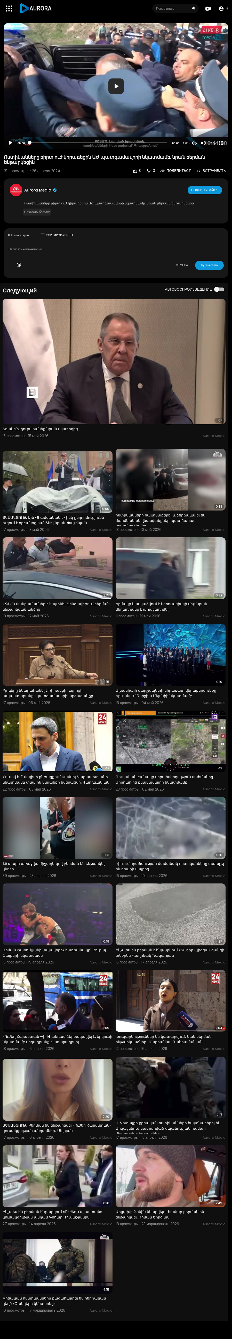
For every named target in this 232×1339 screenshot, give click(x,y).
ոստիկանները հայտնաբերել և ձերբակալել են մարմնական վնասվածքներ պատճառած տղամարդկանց (160, 521)
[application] (116, 86)
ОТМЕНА (182, 265)
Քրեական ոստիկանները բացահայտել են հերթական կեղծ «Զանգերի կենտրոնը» (54, 1301)
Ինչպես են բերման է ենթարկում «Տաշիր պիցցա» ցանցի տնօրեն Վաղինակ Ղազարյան (170, 952)
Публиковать (209, 265)
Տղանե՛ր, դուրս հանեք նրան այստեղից (40, 429)
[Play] (10, 143)
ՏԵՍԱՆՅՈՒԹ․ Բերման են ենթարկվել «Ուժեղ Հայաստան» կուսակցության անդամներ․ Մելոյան (57, 1128)
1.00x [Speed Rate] (186, 143)
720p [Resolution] (213, 143)
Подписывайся (205, 190)
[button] (222, 8)
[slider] (98, 142)
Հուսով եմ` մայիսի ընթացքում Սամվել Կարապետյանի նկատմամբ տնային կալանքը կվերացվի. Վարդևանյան (56, 779)
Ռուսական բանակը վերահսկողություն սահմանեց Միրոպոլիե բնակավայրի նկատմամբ (164, 779)
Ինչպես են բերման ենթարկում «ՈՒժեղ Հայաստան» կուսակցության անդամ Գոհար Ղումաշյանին (52, 1214)
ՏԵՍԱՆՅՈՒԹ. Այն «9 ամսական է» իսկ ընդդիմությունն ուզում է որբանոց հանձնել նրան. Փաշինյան (53, 520)
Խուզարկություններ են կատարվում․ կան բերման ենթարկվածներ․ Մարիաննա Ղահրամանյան (164, 1039)
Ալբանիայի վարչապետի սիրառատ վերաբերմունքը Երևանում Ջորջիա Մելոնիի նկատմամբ (166, 693)
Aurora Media (40, 190)
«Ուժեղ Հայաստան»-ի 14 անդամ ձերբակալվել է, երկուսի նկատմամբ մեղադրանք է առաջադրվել (57, 1039)
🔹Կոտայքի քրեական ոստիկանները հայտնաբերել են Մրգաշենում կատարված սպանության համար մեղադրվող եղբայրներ (168, 1128)
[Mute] (203, 143)
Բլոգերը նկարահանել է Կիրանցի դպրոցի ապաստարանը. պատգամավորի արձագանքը (48, 693)
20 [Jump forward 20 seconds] (195, 143)
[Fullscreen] (220, 143)
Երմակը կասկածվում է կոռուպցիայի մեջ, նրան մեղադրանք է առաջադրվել (161, 606)
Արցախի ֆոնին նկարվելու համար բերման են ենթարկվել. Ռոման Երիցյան (160, 1214)
